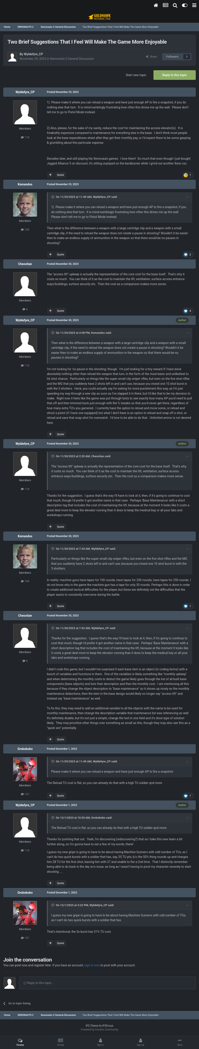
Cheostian (25, 264)
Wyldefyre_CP (33, 54)
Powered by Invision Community (99, 1029)
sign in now (92, 965)
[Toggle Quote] (53, 197)
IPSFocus (107, 1025)
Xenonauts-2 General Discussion (72, 58)
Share (151, 56)
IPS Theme (92, 1025)
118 (25, 137)
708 (25, 229)
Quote (60, 174)
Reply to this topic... (39, 983)
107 (25, 794)
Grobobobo (25, 749)
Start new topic (136, 75)
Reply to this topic (174, 75)
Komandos (25, 184)
